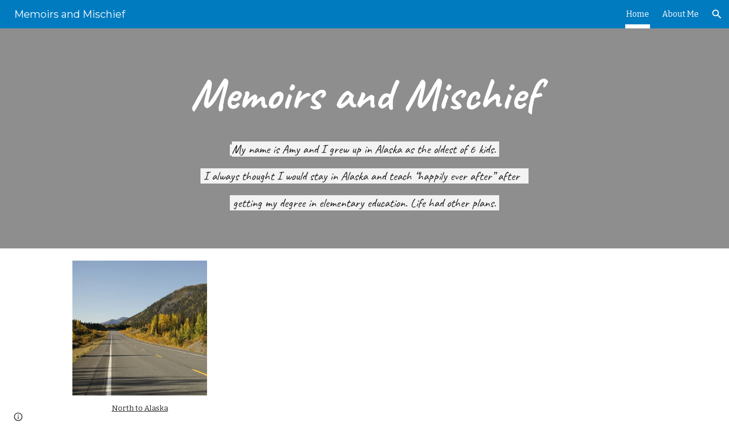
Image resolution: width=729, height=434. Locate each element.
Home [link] (637, 14)
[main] (364, 94)
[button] (717, 14)
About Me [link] (680, 14)
